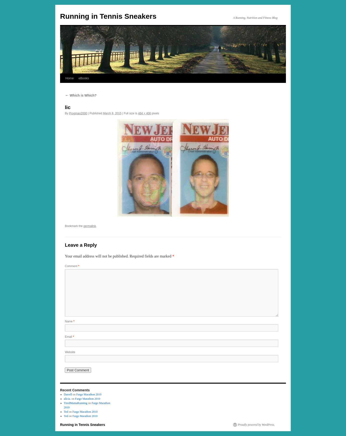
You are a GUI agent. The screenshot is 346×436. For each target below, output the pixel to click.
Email (69, 336)
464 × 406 (144, 113)
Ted (66, 411)
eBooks (84, 78)
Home (69, 78)
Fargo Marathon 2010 (88, 394)
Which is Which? (81, 95)
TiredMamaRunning (75, 403)
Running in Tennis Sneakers (108, 16)
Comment (72, 266)
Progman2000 (78, 113)
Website (70, 352)
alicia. (67, 398)
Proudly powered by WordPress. (256, 424)
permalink (89, 226)
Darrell (68, 394)
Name (69, 321)
